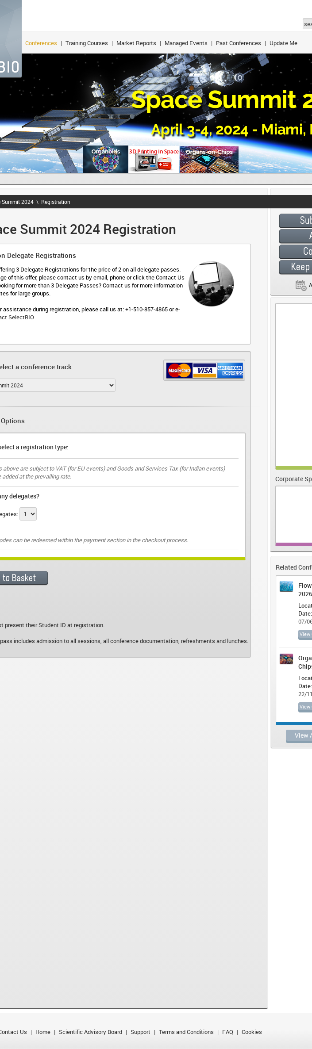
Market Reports (136, 43)
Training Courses (86, 43)
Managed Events (186, 43)
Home (42, 1032)
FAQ (227, 1032)
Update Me (283, 43)
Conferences (41, 43)
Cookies (252, 1032)
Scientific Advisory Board (90, 1032)
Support (140, 1032)
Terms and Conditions (186, 1032)
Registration (55, 201)
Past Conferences (238, 43)
